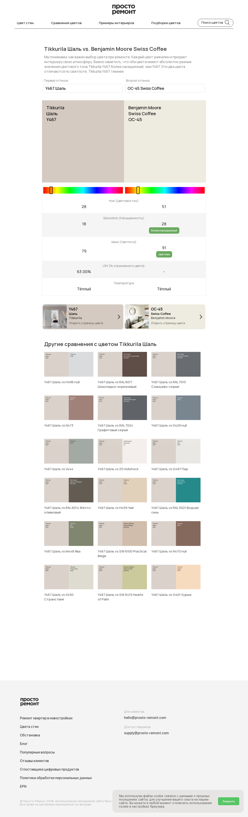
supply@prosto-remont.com (146, 733)
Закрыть (228, 801)
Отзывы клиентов (34, 761)
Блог (24, 744)
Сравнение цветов (66, 23)
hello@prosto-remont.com (145, 718)
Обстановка (30, 735)
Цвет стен (25, 23)
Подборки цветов (165, 23)
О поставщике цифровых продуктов (49, 769)
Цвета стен (29, 727)
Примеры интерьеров (116, 23)
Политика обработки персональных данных (56, 778)
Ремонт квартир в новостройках (46, 718)
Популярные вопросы (37, 752)
